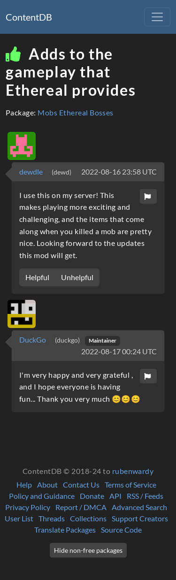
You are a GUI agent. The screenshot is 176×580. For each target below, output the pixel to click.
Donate (92, 495)
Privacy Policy (27, 507)
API (115, 495)
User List (19, 518)
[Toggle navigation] (157, 17)
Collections (88, 518)
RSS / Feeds (145, 495)
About (47, 484)
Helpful (37, 277)
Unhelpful (77, 277)
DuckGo (33, 339)
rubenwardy (133, 470)
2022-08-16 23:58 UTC (119, 171)
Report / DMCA (81, 507)
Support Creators (140, 518)
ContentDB (29, 17)
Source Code (121, 529)
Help (24, 484)
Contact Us (81, 484)
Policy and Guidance (42, 495)
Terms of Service (130, 484)
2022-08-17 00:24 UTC (119, 351)
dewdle (31, 171)
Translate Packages (65, 529)
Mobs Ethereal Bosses (76, 112)
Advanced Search (139, 507)
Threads (51, 518)
